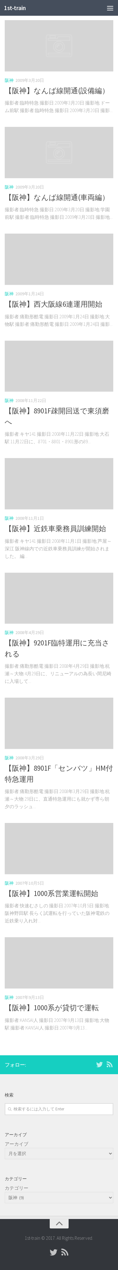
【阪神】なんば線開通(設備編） (57, 90)
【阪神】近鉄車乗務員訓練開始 (55, 528)
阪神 (9, 80)
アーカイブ (16, 1144)
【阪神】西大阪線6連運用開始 (53, 304)
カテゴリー (16, 1188)
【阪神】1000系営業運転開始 (51, 893)
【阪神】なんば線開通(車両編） (57, 197)
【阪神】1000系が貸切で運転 (52, 1007)
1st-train (15, 8)
